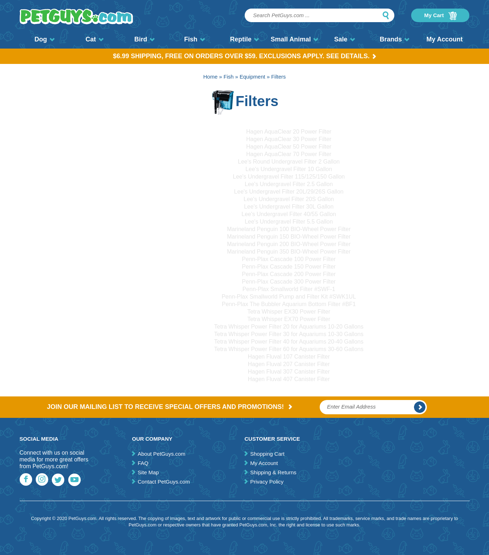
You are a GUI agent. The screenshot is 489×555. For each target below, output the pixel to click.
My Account (444, 39)
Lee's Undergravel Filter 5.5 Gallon (289, 222)
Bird (144, 39)
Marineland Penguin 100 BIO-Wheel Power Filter (289, 229)
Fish (194, 39)
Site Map (148, 472)
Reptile (244, 39)
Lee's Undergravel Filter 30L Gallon (289, 207)
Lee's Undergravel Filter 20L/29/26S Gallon (288, 192)
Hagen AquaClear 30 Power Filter (288, 139)
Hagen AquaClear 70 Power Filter (288, 154)
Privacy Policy (266, 482)
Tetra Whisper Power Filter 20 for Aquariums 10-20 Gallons (289, 327)
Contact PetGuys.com (164, 482)
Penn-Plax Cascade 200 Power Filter (288, 274)
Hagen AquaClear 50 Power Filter (288, 147)
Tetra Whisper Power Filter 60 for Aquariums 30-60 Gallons (289, 349)
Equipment (252, 77)
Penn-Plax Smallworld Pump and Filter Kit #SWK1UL (288, 297)
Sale (344, 39)
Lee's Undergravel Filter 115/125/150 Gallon (289, 177)
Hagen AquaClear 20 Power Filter (288, 132)
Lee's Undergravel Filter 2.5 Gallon (289, 184)
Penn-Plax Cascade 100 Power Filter (288, 259)
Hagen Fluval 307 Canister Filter (289, 372)
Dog (45, 39)
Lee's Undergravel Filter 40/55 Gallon (288, 214)
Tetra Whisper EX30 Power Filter (288, 312)
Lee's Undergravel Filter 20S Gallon (289, 199)
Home (210, 77)
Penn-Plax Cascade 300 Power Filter (288, 282)
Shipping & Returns (273, 472)
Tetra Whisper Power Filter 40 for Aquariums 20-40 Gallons (289, 342)
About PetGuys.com (161, 454)
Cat (94, 39)
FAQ (143, 463)
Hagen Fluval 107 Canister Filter (289, 357)
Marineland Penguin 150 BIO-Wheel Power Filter (289, 237)
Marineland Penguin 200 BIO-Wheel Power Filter (289, 244)
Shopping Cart (267, 454)
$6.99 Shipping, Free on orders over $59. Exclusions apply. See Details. (244, 56)
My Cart (440, 15)
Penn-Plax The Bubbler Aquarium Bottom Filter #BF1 (289, 304)
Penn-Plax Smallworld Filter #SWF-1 (289, 289)
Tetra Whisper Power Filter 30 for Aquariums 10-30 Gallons (289, 334)
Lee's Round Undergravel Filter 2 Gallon (289, 162)
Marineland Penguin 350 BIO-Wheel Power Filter (289, 252)
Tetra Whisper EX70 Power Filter (288, 319)
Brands (394, 39)
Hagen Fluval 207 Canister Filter (289, 364)
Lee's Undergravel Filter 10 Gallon (288, 169)
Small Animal (294, 39)
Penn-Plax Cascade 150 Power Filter (288, 267)
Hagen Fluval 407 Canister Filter (289, 379)
